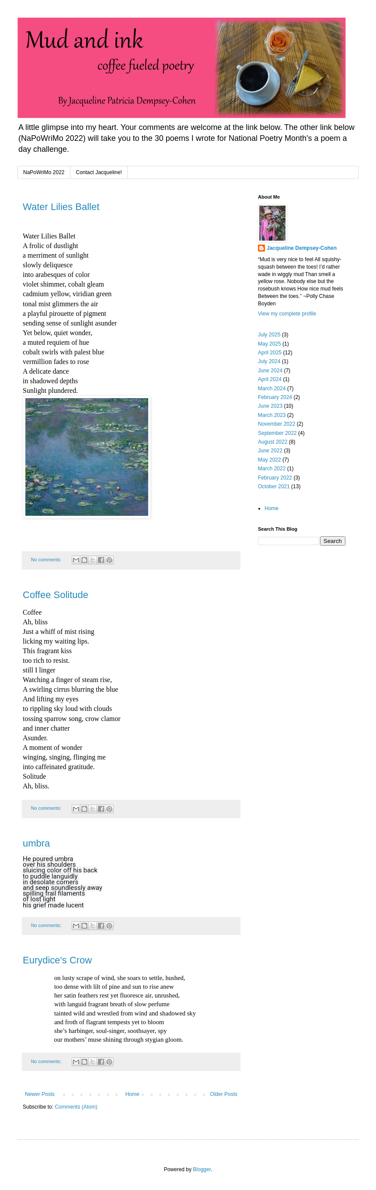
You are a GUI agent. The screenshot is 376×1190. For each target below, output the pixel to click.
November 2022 (276, 424)
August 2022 (272, 442)
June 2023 (270, 406)
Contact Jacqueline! (99, 172)
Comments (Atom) (76, 1107)
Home (132, 1094)
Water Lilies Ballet (61, 206)
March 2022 (271, 469)
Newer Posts (40, 1094)
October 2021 (274, 486)
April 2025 (270, 353)
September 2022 (277, 433)
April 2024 (270, 379)
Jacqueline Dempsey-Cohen (302, 248)
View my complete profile (287, 314)
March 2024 (271, 388)
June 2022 (270, 451)
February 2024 (275, 397)
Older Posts (223, 1094)
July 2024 (269, 361)
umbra (36, 843)
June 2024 (270, 371)
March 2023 (271, 415)
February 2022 (275, 478)
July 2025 (269, 335)
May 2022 (269, 460)
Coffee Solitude (55, 594)
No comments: (47, 559)
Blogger (202, 1169)
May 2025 (269, 344)
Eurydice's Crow (57, 960)
